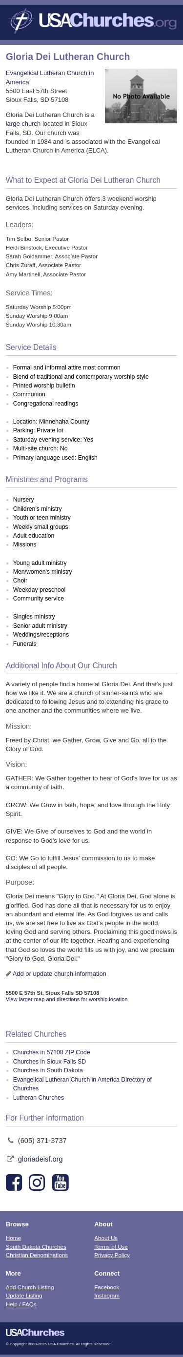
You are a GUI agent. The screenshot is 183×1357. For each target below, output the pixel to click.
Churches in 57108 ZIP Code (51, 1052)
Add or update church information (59, 973)
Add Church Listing (30, 1287)
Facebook (106, 1287)
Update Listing (24, 1295)
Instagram (107, 1295)
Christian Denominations (37, 1255)
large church (23, 123)
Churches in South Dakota (48, 1070)
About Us (106, 1238)
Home (13, 1238)
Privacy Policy (112, 1255)
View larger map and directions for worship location (67, 999)
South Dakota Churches (36, 1246)
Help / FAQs (21, 1304)
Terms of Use (111, 1246)
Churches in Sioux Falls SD (49, 1061)
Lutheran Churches (38, 1097)
